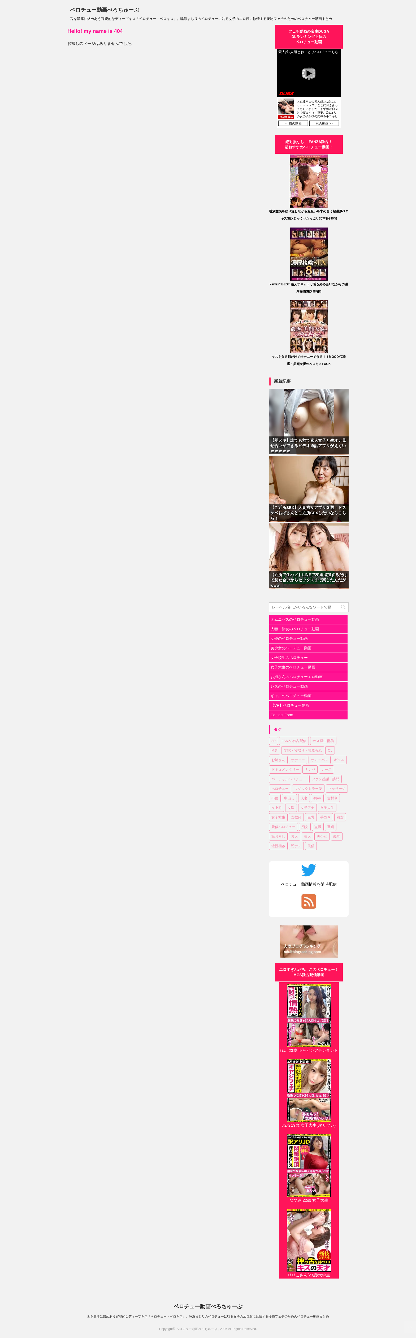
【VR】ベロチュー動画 (290, 705)
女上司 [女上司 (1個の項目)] (276, 808)
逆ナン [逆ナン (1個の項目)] (296, 846)
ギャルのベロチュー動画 (291, 696)
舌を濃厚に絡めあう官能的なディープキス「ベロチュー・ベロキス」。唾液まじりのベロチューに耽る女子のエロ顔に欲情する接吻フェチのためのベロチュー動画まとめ (208, 1316)
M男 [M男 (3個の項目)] (274, 750)
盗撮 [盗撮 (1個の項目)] (317, 827)
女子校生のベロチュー (289, 657)
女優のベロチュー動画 (289, 638)
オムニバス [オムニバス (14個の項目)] (319, 760)
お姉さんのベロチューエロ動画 (297, 677)
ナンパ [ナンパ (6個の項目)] (310, 769)
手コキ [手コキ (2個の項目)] (325, 817)
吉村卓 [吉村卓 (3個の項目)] (332, 798)
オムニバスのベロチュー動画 (295, 619)
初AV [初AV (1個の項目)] (317, 798)
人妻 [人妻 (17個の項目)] (304, 798)
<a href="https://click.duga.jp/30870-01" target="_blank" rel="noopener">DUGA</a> (309, 88)
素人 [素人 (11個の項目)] (294, 836)
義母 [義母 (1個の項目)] (336, 836)
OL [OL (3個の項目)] (330, 750)
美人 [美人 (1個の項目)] (307, 836)
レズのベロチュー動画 (289, 686)
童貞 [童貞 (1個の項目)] (330, 827)
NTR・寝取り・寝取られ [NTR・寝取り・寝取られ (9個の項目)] (303, 750)
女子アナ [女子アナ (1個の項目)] (307, 808)
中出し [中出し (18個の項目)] (289, 798)
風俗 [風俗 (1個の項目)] (310, 846)
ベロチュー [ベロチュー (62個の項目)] (280, 789)
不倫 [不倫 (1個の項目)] (274, 798)
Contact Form (282, 715)
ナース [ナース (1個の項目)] (326, 769)
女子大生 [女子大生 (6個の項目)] (327, 808)
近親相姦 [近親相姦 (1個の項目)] (278, 846)
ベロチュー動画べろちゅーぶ (104, 10)
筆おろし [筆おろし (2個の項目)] (278, 836)
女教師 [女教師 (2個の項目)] (296, 817)
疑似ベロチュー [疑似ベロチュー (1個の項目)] (283, 827)
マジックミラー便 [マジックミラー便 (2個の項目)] (308, 789)
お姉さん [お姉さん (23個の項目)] (278, 760)
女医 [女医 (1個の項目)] (291, 808)
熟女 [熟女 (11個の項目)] (340, 817)
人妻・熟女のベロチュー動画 (295, 629)
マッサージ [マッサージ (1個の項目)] (336, 789)
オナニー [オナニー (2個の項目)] (298, 760)
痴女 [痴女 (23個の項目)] (304, 827)
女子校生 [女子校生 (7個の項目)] (278, 817)
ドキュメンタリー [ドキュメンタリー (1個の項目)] (285, 769)
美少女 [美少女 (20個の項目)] (322, 836)
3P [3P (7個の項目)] (273, 741)
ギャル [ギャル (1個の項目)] (339, 760)
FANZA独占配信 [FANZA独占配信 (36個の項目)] (293, 741)
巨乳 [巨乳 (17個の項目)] (310, 817)
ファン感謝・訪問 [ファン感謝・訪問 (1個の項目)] (325, 779)
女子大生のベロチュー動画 (293, 667)
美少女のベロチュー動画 (291, 648)
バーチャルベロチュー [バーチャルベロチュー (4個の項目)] (288, 779)
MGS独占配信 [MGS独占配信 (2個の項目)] (323, 741)
